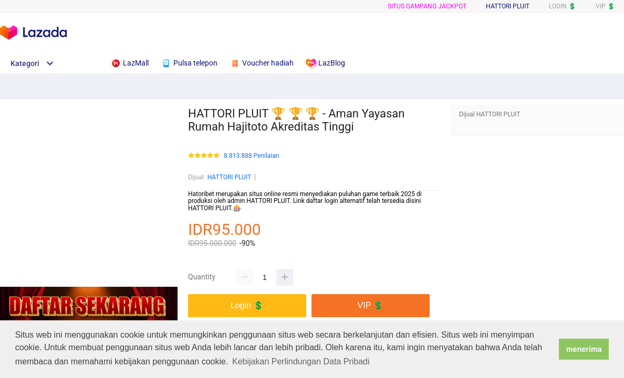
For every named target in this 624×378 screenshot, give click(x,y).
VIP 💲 (605, 6)
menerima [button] (584, 349)
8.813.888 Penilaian (251, 156)
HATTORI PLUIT (229, 177)
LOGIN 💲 (562, 6)
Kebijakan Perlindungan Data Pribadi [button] (301, 361)
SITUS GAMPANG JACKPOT (427, 6)
